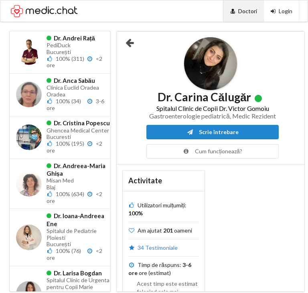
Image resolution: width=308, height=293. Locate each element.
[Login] (281, 11)
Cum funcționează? (212, 151)
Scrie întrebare (213, 131)
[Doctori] (243, 11)
